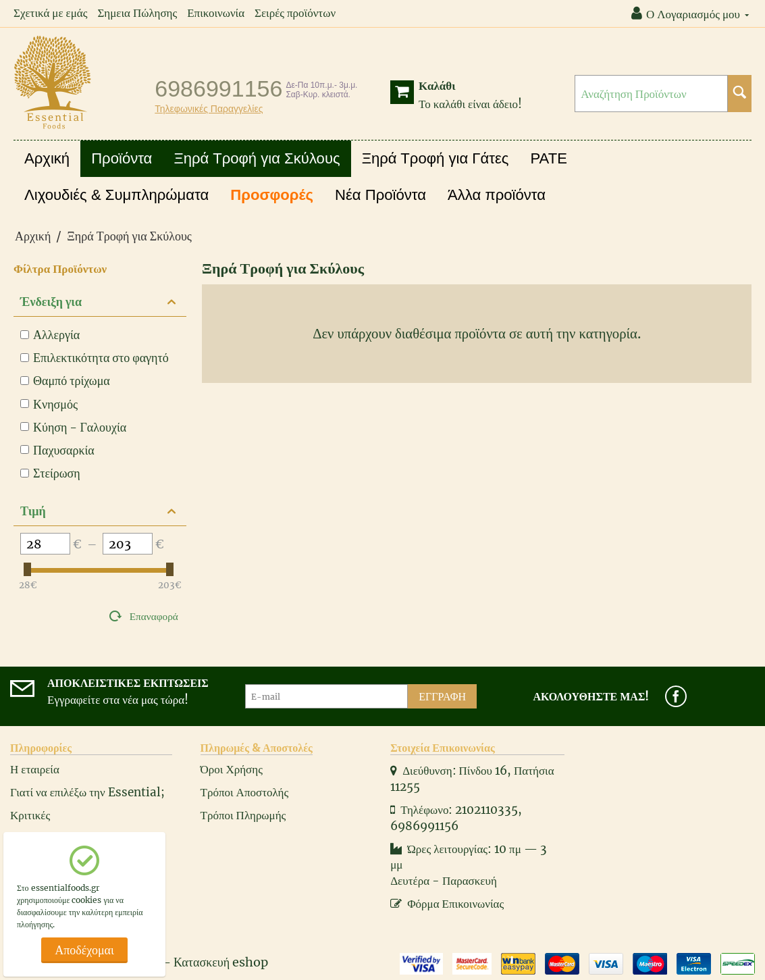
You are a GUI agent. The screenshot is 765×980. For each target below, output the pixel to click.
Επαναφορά (154, 616)
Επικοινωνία (215, 12)
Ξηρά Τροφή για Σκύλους (257, 158)
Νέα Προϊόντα (380, 194)
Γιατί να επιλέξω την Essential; (87, 792)
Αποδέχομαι (84, 950)
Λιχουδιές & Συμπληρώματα (116, 194)
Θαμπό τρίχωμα (65, 380)
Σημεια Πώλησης (137, 12)
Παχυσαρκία (57, 450)
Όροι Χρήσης (232, 769)
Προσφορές (271, 194)
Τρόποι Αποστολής (245, 792)
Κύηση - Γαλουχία (73, 427)
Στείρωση (50, 473)
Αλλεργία (50, 334)
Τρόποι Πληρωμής (243, 815)
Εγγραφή (442, 696)
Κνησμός (49, 404)
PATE (549, 158)
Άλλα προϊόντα (497, 194)
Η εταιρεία (34, 769)
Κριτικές (30, 815)
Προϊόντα (121, 158)
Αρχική (47, 158)
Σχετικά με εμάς (50, 12)
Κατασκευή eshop (221, 962)
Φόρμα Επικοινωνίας (447, 903)
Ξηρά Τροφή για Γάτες (435, 158)
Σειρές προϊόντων (295, 12)
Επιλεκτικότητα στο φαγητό (94, 357)
